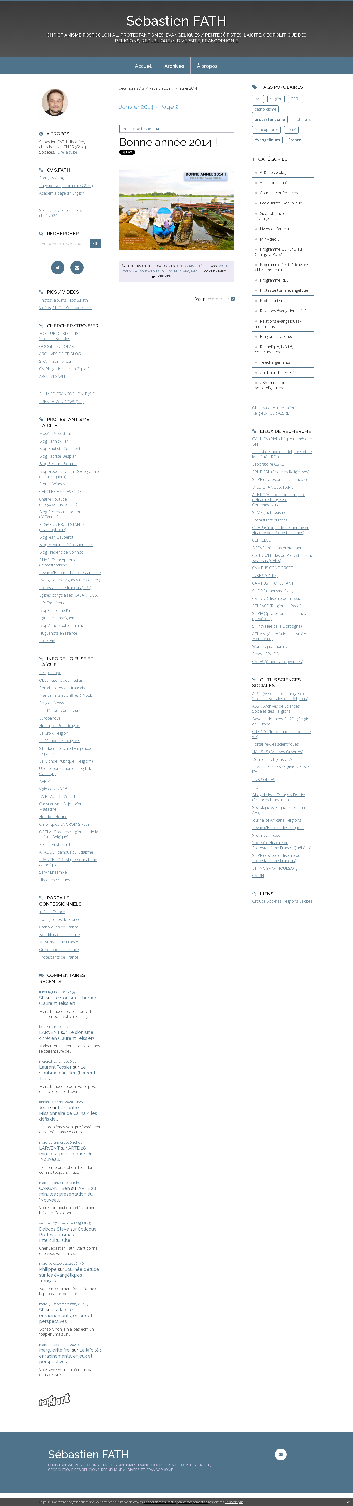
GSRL (295, 98)
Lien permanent (136, 266)
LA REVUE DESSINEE (57, 796)
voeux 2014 (130, 271)
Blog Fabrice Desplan (57, 456)
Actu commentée (190, 266)
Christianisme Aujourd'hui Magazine (61, 806)
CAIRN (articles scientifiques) (64, 369)
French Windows (53, 484)
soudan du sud (152, 271)
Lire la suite (67, 152)
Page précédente (208, 299)
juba (169, 271)
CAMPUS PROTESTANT (273, 583)
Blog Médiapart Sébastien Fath (66, 544)
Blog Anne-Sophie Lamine (61, 625)
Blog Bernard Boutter (58, 463)
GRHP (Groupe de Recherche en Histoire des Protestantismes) (280, 530)
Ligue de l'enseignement (60, 618)
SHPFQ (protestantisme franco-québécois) (279, 616)
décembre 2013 (131, 88)
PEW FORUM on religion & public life (280, 769)
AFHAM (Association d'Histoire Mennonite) (279, 636)
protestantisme (270, 119)
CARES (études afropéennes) (277, 661)
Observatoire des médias (61, 680)
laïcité (291, 129)
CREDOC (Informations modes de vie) (281, 734)
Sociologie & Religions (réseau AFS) (278, 810)
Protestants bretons (270, 520)
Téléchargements (275, 362)
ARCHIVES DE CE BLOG (60, 354)
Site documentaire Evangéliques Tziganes (66, 751)
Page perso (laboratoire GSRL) (66, 185)
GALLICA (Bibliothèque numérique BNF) (282, 441)
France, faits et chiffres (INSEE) (66, 695)
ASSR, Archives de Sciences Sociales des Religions (276, 708)
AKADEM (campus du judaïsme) (66, 852)
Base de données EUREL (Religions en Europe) (283, 721)
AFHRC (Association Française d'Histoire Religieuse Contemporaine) (278, 500)
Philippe (48, 1269)
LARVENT (49, 1032)
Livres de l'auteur (275, 229)
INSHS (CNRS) (265, 575)
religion (276, 98)
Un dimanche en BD (277, 372)
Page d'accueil (161, 88)
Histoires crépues (54, 880)
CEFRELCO (261, 540)
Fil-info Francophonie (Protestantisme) (57, 562)
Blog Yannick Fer (53, 441)
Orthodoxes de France (59, 949)
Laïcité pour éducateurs (60, 710)
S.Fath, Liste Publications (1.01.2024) (60, 213)
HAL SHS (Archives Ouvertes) (277, 751)
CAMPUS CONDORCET (272, 568)
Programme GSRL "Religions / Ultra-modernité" (282, 267)
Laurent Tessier (55, 1067)
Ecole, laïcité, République (281, 203)
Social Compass (266, 835)
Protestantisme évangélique (284, 290)
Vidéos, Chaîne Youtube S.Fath (65, 307)
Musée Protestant (55, 433)
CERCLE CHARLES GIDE (60, 491)
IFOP (256, 787)
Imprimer (161, 276)
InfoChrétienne (52, 603)
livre (258, 98)
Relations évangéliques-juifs (284, 311)
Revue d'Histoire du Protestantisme (70, 572)
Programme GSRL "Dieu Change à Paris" (278, 251)
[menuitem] (143, 65)
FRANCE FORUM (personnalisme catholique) (68, 862)
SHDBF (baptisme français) (276, 591)
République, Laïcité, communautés (274, 349)
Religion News (51, 703)
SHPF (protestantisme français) (279, 479)
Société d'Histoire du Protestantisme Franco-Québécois (282, 845)
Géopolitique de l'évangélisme (271, 216)
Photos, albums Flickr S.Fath (63, 300)
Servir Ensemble (53, 872)
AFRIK (44, 781)
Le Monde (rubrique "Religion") (66, 761)
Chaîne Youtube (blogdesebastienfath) (58, 501)
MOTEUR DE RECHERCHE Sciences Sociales (62, 336)
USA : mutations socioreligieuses (271, 385)
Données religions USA (272, 759)
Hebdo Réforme (53, 816)
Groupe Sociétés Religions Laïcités (282, 901)
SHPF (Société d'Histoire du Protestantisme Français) (276, 858)
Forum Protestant (54, 844)
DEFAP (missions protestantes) (279, 547)
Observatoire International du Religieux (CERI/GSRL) (278, 410)
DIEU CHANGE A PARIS (273, 487)
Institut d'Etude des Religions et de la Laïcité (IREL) (282, 454)
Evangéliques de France (59, 919)
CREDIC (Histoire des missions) (279, 598)
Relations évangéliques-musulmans (278, 324)
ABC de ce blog (273, 172)
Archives (174, 66)
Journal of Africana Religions (276, 820)
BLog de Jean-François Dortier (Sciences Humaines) (278, 797)
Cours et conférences (279, 193)
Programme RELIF (276, 280)
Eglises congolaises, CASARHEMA (68, 595)
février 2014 (188, 88)
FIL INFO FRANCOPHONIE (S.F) (67, 394)
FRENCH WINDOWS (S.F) (61, 401)
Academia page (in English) (62, 193)
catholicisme (265, 109)
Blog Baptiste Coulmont (59, 448)
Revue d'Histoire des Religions (278, 827)
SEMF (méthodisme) (270, 512)
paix (194, 271)
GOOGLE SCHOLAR (56, 346)
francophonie (266, 129)
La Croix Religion (53, 733)
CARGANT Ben (54, 1188)
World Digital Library (269, 646)
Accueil (143, 66)
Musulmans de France (58, 942)
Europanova (50, 718)
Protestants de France (58, 957)
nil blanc (181, 271)
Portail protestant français (62, 688)
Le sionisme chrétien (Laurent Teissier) (67, 1072)
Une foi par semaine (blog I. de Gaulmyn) (65, 771)
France (295, 140)
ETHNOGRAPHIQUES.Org (274, 868)
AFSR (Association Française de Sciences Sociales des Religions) (280, 696)
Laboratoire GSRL (268, 464)
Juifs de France (52, 911)
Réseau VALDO (265, 654)
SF (42, 997)
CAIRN (258, 875)
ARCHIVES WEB (53, 376)
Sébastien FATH (176, 21)
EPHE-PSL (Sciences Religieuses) (280, 472)
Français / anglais (54, 178)
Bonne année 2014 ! (168, 142)
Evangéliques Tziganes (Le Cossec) (69, 580)
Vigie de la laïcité (53, 789)
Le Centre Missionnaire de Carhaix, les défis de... (68, 1113)
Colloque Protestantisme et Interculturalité (68, 1234)
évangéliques (267, 140)
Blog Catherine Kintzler (59, 610)
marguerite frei (55, 1350)
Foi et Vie (47, 640)
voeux (224, 266)
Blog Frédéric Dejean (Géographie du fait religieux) (69, 474)
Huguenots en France (58, 633)
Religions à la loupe (276, 336)
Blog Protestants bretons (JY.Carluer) (61, 514)
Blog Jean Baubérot (56, 537)
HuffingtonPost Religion (59, 725)
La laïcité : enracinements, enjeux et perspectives (65, 1315)
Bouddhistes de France (59, 934)
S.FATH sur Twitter (55, 361)
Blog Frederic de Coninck (61, 552)
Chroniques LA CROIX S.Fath (64, 824)
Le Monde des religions (59, 740)
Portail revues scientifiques (275, 744)
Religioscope (50, 672)
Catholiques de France (58, 927)
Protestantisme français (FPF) (65, 587)
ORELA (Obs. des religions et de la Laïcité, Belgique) (68, 834)
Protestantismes (274, 300)
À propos (207, 66)
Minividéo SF (271, 239)
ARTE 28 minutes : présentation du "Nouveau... (66, 1153)
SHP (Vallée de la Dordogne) (277, 626)
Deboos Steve (54, 1228)
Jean (44, 1107)
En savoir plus (234, 1502)
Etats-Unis (302, 119)
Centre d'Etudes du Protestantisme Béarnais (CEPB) (282, 558)
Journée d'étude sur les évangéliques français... (69, 1275)
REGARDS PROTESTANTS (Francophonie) (62, 527)
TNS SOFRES (263, 779)
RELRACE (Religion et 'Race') (276, 605)
